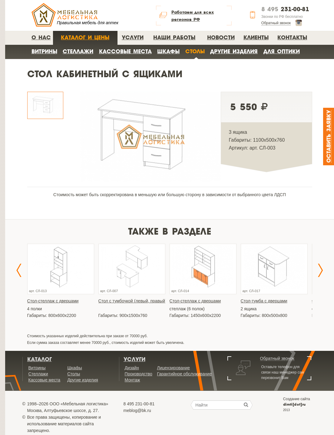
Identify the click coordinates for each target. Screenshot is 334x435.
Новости (221, 37)
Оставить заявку (329, 136)
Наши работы (174, 37)
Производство (138, 373)
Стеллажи (78, 51)
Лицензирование (173, 367)
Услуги (133, 37)
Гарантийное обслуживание (184, 373)
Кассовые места (125, 51)
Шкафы (168, 51)
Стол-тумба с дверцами (264, 300)
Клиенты (256, 37)
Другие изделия (234, 51)
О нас (41, 37)
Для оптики (281, 51)
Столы (195, 51)
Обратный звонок (276, 23)
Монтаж (132, 379)
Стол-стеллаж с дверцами (53, 300)
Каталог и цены (85, 37)
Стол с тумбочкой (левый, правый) (131, 300)
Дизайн (132, 367)
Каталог (39, 359)
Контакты (292, 37)
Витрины (44, 51)
